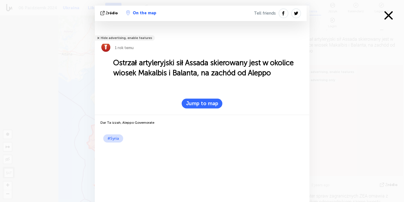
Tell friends (265, 13)
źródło (110, 13)
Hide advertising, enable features (126, 38)
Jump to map (202, 103)
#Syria (113, 138)
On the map (141, 12)
